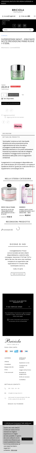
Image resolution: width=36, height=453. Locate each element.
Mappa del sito (9, 367)
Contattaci (8, 364)
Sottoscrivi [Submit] (29, 307)
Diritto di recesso (24, 377)
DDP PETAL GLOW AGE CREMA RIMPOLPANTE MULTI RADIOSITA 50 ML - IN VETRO (8, 212)
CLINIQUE (4, 35)
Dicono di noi (18, 244)
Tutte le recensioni (18, 274)
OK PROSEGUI (27, 439)
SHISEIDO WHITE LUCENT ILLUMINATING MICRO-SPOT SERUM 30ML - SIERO (27, 211)
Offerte (7, 361)
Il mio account (9, 372)
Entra (6, 370)
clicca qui (14, 450)
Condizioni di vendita (23, 366)
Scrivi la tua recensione (10, 103)
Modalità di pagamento (22, 373)
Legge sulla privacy (25, 370)
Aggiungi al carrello (13, 94)
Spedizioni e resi (24, 363)
